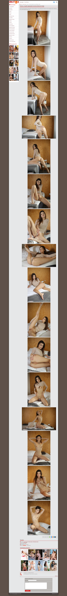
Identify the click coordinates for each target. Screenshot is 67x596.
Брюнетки (10, 8)
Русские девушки (11, 25)
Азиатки (10, 22)
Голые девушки (11, 6)
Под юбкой (10, 17)
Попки (10, 14)
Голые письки (26, 541)
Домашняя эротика (12, 27)
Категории (22, 2)
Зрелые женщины (11, 30)
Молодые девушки (12, 28)
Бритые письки (30, 541)
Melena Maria (25, 542)
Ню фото (10, 38)
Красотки (10, 36)
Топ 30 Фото (26, 2)
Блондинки (10, 9)
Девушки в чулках (11, 35)
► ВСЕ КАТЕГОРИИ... (12, 41)
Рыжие (10, 11)
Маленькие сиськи (12, 33)
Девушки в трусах (11, 19)
